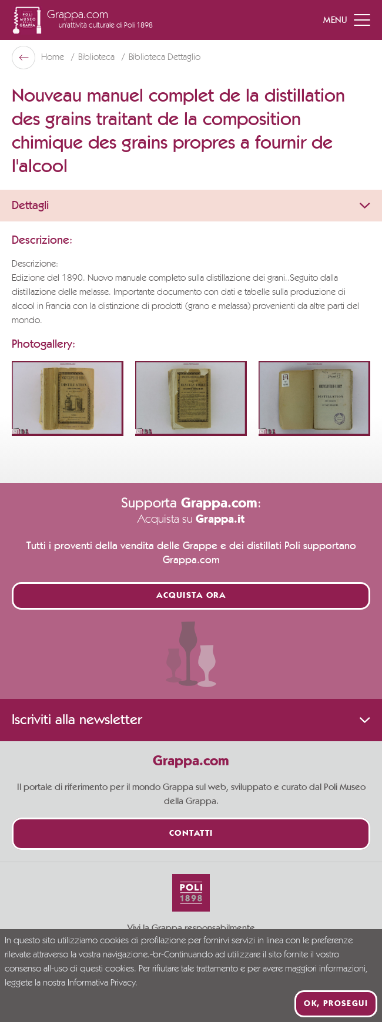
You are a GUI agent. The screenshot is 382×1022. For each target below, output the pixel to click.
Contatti (191, 833)
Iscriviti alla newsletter (191, 720)
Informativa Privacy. (103, 983)
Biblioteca (97, 57)
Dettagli (191, 205)
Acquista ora (191, 595)
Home (53, 57)
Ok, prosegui (336, 1004)
